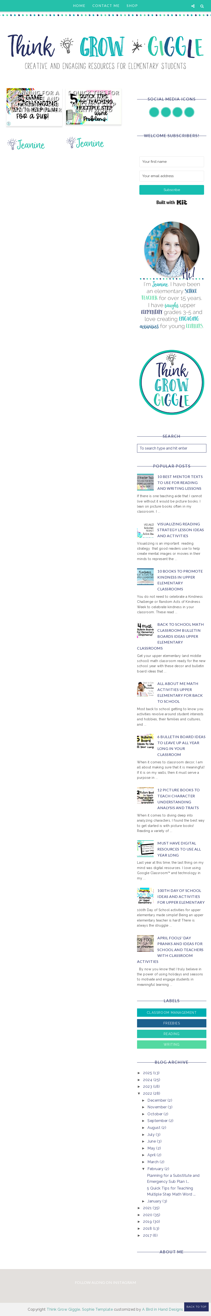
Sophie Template (97, 1309)
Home (79, 5)
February (156, 1169)
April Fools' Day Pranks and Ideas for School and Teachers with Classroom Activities (170, 950)
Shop (132, 5)
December (157, 1100)
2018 (148, 1228)
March (153, 1162)
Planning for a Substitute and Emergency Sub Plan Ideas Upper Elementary (34, 104)
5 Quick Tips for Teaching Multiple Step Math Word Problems (93, 104)
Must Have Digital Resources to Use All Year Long (179, 849)
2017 (148, 1235)
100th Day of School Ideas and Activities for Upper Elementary (181, 896)
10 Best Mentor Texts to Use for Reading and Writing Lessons (180, 482)
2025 (148, 1073)
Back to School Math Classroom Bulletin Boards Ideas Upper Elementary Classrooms (170, 636)
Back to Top (196, 1306)
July (151, 1134)
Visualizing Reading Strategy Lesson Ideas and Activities (180, 530)
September (158, 1121)
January (154, 1201)
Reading (172, 1034)
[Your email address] (171, 176)
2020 (148, 1215)
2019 (148, 1221)
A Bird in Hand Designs (162, 1309)
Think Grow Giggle (63, 1309)
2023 (148, 1086)
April (152, 1155)
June (152, 1141)
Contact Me (106, 5)
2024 (148, 1080)
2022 (148, 1093)
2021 (148, 1208)
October (155, 1114)
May (151, 1148)
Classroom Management (172, 1012)
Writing (172, 1044)
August (154, 1127)
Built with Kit (171, 202)
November (157, 1107)
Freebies (171, 1023)
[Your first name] (171, 161)
